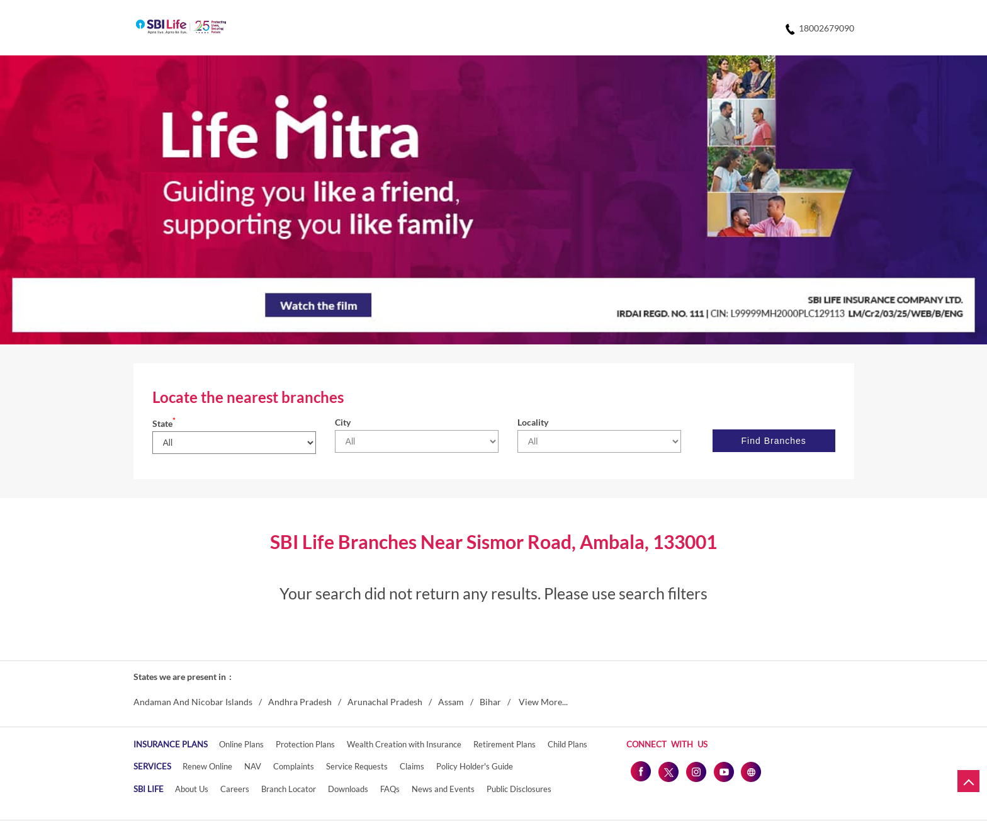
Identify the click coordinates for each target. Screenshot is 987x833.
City (343, 422)
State (164, 423)
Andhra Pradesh (300, 702)
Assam (451, 702)
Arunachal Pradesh (384, 702)
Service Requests (357, 766)
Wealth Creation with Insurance (404, 744)
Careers (234, 789)
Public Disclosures (519, 789)
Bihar (490, 702)
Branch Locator (288, 789)
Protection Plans (305, 744)
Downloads (348, 789)
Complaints (293, 766)
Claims (412, 766)
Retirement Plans (504, 744)
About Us (191, 789)
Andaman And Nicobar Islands (192, 702)
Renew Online (207, 766)
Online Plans (241, 744)
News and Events (443, 789)
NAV (252, 766)
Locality (532, 422)
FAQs (390, 789)
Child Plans (567, 744)
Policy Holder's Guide (474, 766)
